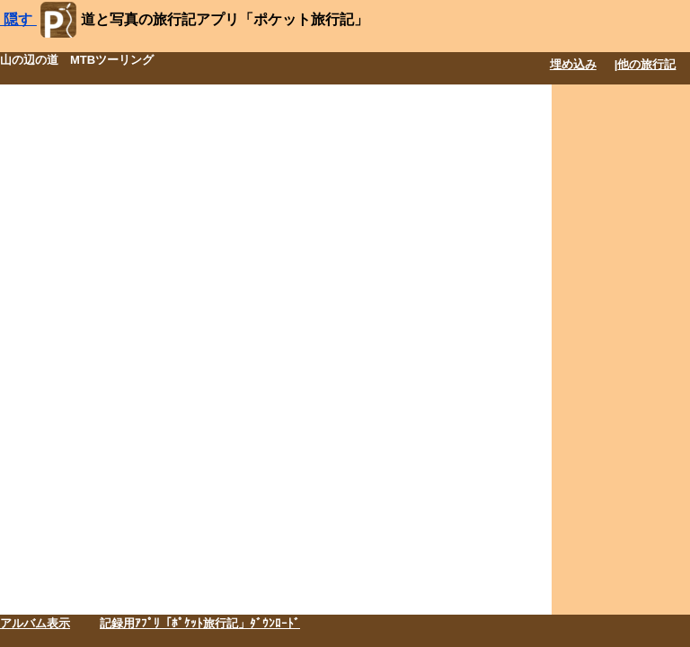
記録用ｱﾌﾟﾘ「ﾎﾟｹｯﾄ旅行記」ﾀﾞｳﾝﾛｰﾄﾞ (200, 623)
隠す (18, 19)
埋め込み (573, 64)
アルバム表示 (35, 623)
